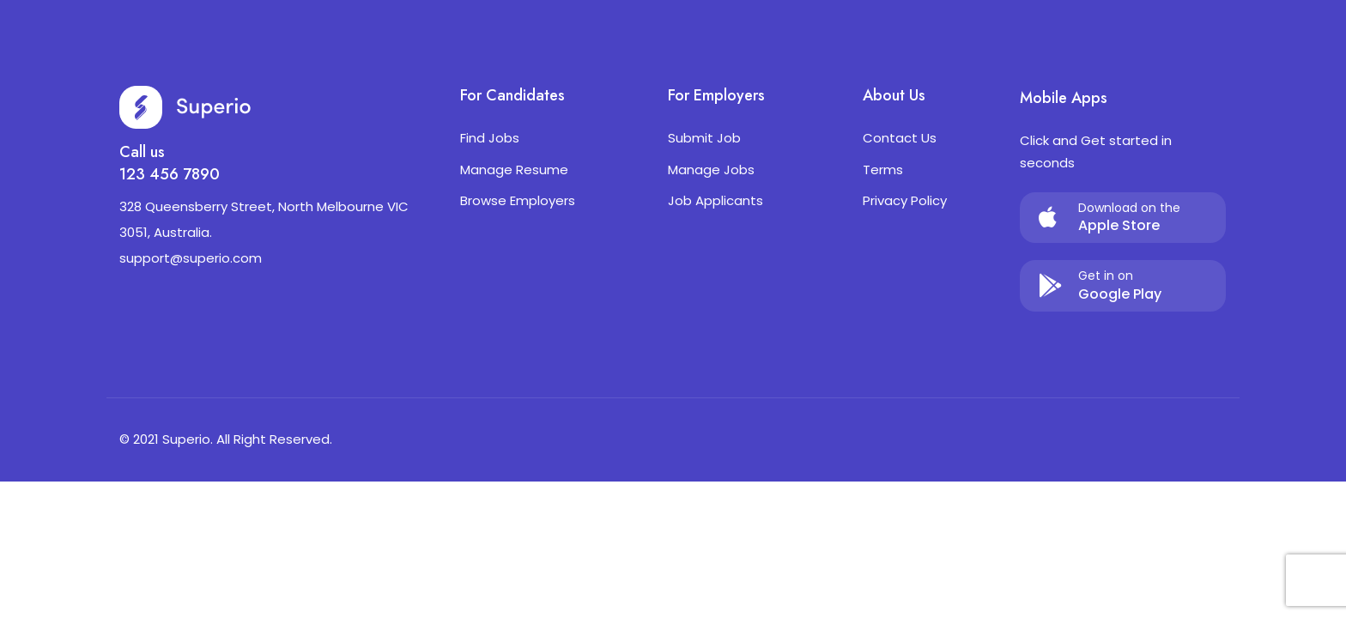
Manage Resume (514, 170)
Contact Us (900, 138)
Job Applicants (715, 200)
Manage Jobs (711, 170)
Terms (883, 170)
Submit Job (704, 138)
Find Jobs (489, 138)
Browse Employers (517, 200)
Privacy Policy (905, 200)
